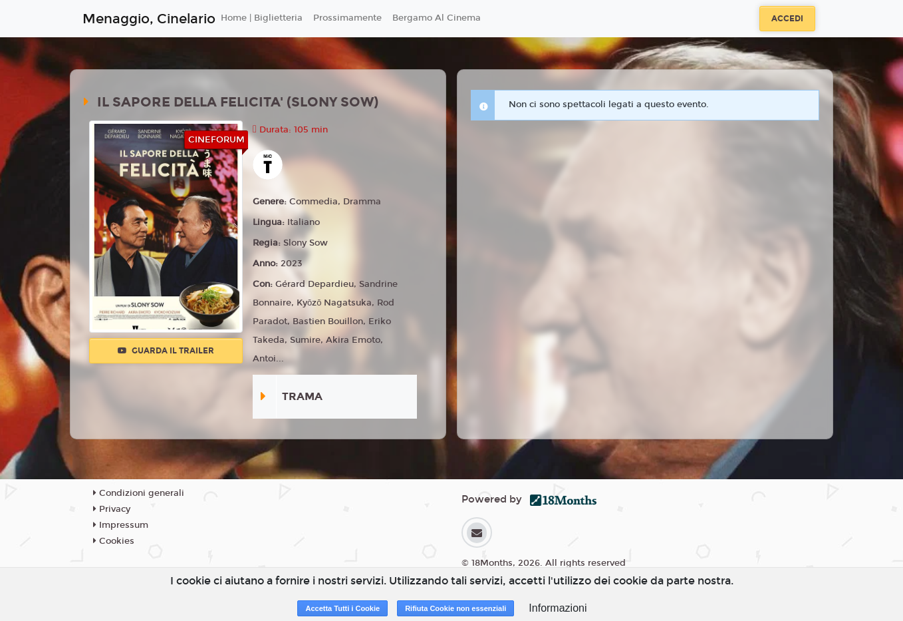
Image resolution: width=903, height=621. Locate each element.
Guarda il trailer (166, 350)
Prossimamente (347, 18)
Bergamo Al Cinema (436, 18)
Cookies (113, 541)
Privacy (111, 509)
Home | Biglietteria (262, 18)
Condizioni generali (138, 493)
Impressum (120, 525)
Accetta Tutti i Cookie (342, 608)
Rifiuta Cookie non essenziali (455, 608)
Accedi (787, 18)
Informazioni (557, 608)
